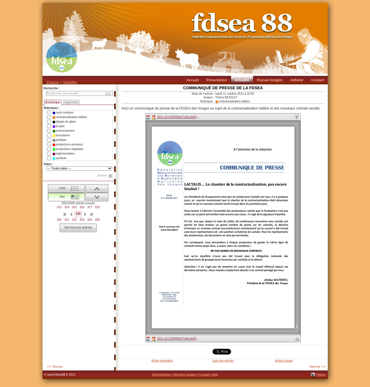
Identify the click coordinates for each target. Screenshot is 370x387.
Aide (215, 374)
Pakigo (321, 374)
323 (82, 219)
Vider (108, 93)
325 (97, 219)
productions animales (67, 144)
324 (89, 219)
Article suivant (284, 360)
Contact (204, 374)
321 (66, 219)
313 (59, 207)
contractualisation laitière (69, 117)
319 (78, 213)
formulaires (61, 135)
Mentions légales (185, 374)
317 (89, 207)
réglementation (63, 153)
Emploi (58, 126)
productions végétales (67, 149)
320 (59, 219)
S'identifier (70, 82)
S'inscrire (52, 82)
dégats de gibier (64, 121)
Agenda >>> (318, 366)
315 (74, 207)
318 (97, 207)
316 (82, 207)
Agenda (71, 102)
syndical (59, 158)
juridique (59, 140)
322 (74, 219)
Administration (161, 374)
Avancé (102, 175)
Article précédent (162, 360)
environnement (63, 131)
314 (66, 207)
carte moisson (62, 112)
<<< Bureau (55, 366)
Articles (52, 102)
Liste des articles (222, 360)
